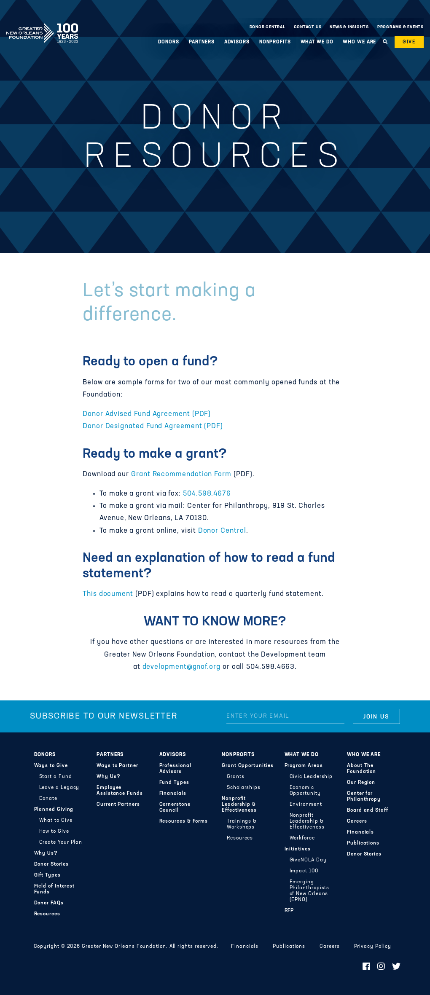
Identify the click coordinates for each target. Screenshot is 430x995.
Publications (363, 843)
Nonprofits (275, 42)
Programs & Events (400, 27)
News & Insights (349, 27)
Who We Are (359, 42)
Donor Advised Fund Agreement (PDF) (147, 414)
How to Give (54, 831)
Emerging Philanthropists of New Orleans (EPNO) (310, 891)
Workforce (302, 838)
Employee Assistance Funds (120, 790)
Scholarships (244, 787)
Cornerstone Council (175, 807)
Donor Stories (51, 864)
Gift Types (47, 875)
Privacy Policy (372, 946)
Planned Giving (54, 809)
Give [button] (409, 42)
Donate (48, 798)
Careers (357, 821)
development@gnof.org (181, 667)
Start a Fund (55, 776)
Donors (168, 42)
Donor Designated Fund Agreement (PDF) (153, 426)
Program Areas (304, 765)
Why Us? (46, 853)
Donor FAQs (49, 903)
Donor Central (267, 27)
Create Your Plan (61, 842)
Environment (306, 804)
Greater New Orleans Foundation (42, 25)
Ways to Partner (117, 765)
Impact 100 (304, 871)
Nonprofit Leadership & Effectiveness (239, 804)
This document (108, 594)
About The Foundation (361, 768)
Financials (172, 793)
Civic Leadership (311, 776)
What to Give (56, 820)
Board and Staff (367, 810)
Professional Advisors (175, 768)
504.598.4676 (207, 494)
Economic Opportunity (305, 790)
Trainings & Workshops (242, 824)
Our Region (361, 782)
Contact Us (308, 27)
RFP (289, 910)
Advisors (237, 42)
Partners (202, 42)
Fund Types (174, 782)
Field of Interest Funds (54, 889)
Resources (47, 914)
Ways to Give (51, 765)
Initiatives (298, 849)
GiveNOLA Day (308, 860)
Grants (236, 776)
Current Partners (118, 804)
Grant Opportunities (248, 765)
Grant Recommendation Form (181, 474)
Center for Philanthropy (364, 796)
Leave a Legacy (59, 787)
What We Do (317, 42)
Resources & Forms (183, 821)
